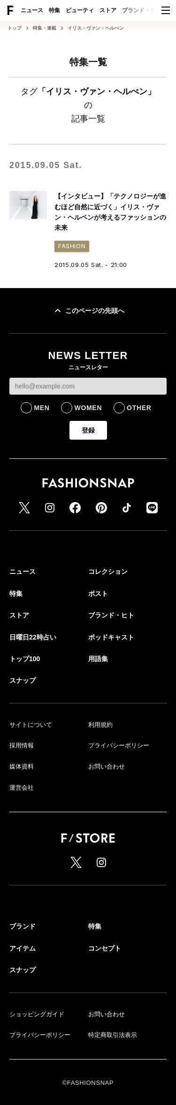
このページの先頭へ (88, 310)
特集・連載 (44, 28)
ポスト (98, 593)
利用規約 (100, 724)
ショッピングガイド (36, 1014)
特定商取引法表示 (112, 1034)
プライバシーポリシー (118, 745)
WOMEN (88, 408)
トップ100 (24, 659)
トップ (15, 28)
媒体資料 (21, 766)
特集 (54, 10)
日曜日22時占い (32, 637)
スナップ (22, 680)
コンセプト (104, 948)
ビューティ (80, 10)
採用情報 (21, 745)
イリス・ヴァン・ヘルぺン (96, 28)
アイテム (22, 948)
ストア (107, 10)
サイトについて (30, 724)
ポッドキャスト (111, 637)
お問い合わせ (106, 766)
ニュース (32, 10)
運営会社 (21, 787)
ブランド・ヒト (141, 10)
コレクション (108, 571)
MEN (41, 408)
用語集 (98, 659)
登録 (88, 430)
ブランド (22, 926)
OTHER (139, 408)
